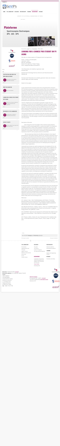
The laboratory (9, 11)
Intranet (41, 11)
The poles (23, 249)
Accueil (28, 48)
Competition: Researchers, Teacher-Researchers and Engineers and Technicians (39, 260)
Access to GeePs (6, 122)
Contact (16, 271)
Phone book (23, 254)
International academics (51, 248)
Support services (24, 251)
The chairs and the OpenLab (39, 251)
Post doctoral (36, 262)
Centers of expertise (38, 249)
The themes (36, 248)
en (3, 71)
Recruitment (35, 11)
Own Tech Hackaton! (7, 87)
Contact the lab (24, 257)
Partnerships (23, 11)
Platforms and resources (26, 252)
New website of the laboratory (10, 111)
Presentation (23, 246)
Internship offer (55, 238)
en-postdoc (27, 238)
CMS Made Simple (44, 279)
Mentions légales (33, 276)
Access (22, 255)
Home (4, 11)
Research (17, 11)
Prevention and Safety (50, 258)
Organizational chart (25, 248)
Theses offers (36, 264)
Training (29, 11)
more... (4, 82)
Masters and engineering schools (51, 253)
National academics (50, 246)
